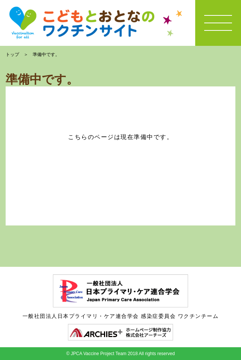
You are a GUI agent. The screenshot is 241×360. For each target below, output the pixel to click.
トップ (12, 54)
